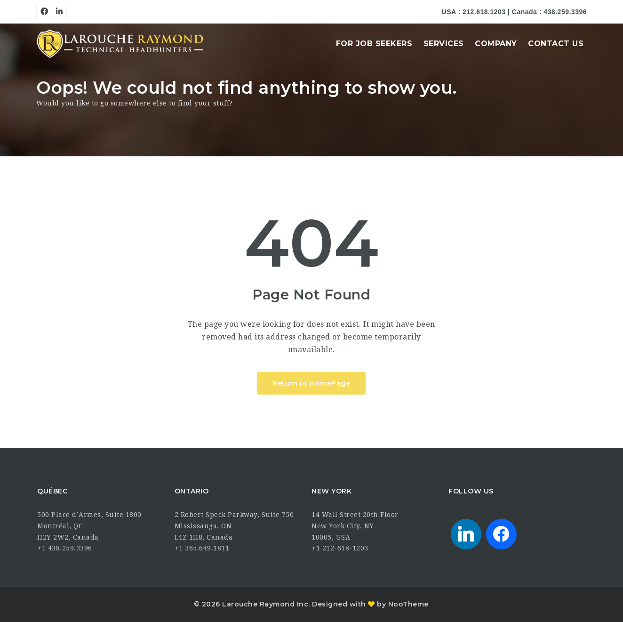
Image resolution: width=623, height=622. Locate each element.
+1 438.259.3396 (64, 548)
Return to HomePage (311, 383)
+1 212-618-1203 (340, 548)
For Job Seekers (374, 43)
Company (496, 43)
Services (443, 43)
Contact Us (555, 43)
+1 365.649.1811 (202, 548)
